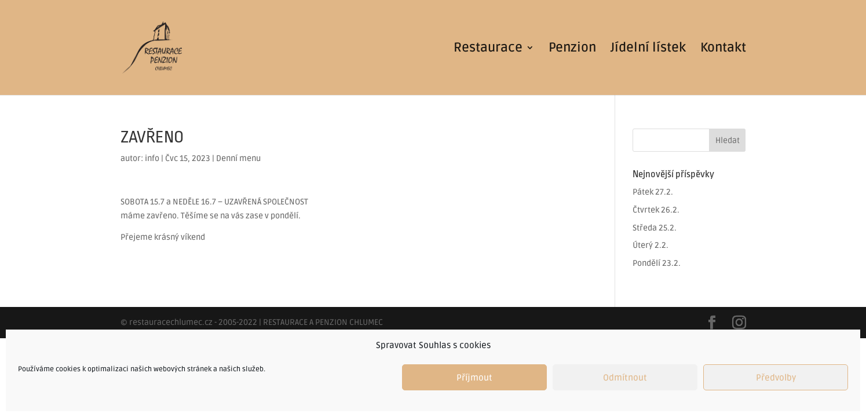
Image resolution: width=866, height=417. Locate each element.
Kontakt (723, 49)
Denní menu (238, 158)
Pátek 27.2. (653, 192)
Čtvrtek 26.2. (656, 210)
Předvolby (776, 377)
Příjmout (474, 377)
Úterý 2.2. (650, 245)
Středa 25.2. (655, 228)
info (152, 158)
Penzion (572, 49)
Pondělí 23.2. (657, 263)
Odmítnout (625, 377)
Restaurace (488, 49)
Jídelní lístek (648, 49)
